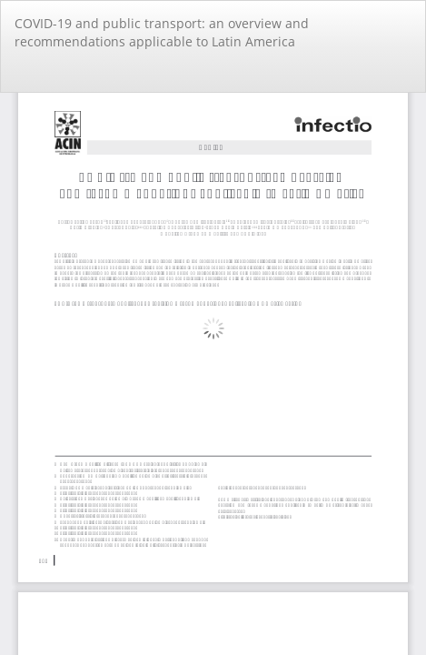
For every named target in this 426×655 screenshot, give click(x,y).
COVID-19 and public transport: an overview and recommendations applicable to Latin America (162, 32)
